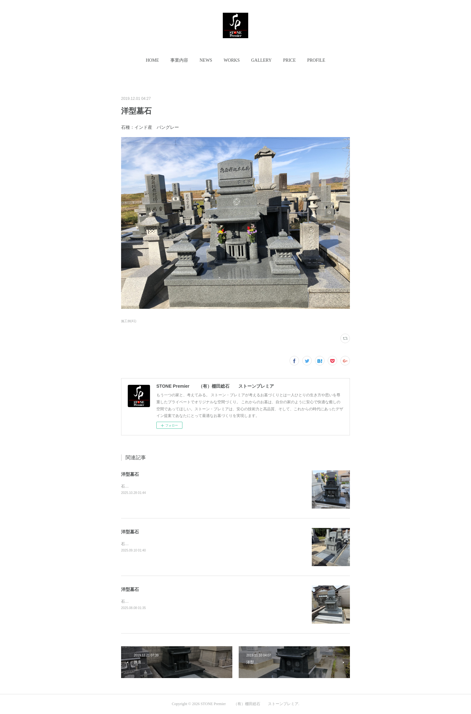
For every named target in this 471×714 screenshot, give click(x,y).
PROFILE (316, 60)
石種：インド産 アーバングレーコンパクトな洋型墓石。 (169, 544)
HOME (152, 60)
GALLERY (261, 60)
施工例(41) (128, 321)
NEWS (206, 60)
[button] (152, 60)
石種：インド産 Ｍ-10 (141, 486)
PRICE (289, 60)
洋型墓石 (130, 474)
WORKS (232, 60)
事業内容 (179, 60)
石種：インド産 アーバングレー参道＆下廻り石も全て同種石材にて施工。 (184, 601)
